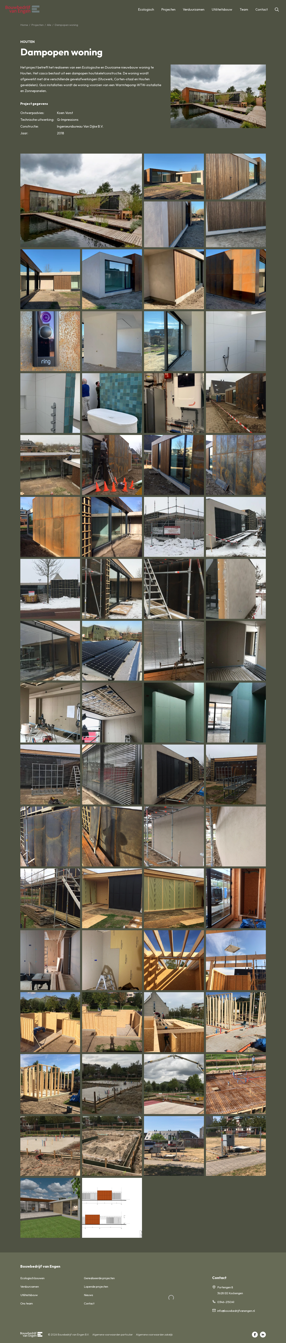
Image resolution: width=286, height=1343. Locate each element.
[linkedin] (263, 1335)
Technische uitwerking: (37, 119)
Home (24, 25)
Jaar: (24, 133)
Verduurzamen (193, 9)
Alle (49, 25)
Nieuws (88, 1295)
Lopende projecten (96, 1286)
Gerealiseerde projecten (99, 1278)
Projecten (168, 9)
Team (244, 9)
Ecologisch (146, 9)
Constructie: (29, 126)
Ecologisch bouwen (32, 1278)
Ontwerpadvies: (32, 113)
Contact (261, 9)
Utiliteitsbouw (222, 9)
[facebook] (255, 1335)
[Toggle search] (277, 9)
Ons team (26, 1303)
